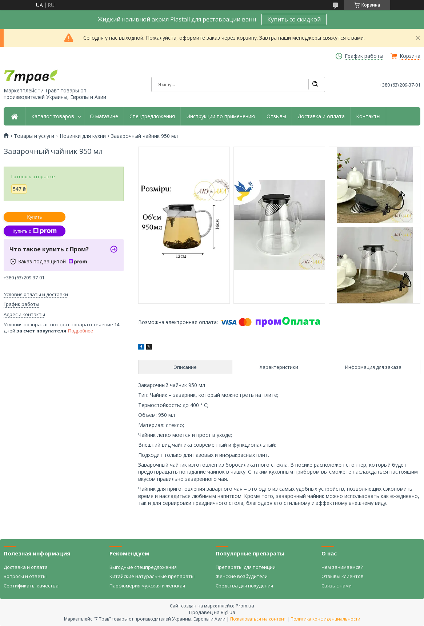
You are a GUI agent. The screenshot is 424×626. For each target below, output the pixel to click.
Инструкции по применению (220, 116)
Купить (34, 217)
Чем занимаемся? (342, 567)
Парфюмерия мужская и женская (147, 585)
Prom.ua (245, 605)
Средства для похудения (244, 585)
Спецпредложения (152, 116)
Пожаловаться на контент (258, 619)
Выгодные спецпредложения (143, 567)
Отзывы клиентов (342, 576)
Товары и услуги (34, 136)
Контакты (368, 116)
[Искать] (314, 84)
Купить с (34, 231)
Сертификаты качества (31, 585)
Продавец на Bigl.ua (212, 612)
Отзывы (276, 116)
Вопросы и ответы (25, 576)
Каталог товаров (52, 116)
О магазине (104, 116)
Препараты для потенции (246, 567)
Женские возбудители (242, 576)
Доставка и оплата (321, 116)
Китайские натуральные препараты (152, 576)
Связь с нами (336, 585)
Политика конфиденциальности (325, 619)
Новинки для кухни (83, 136)
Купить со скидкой (294, 19)
